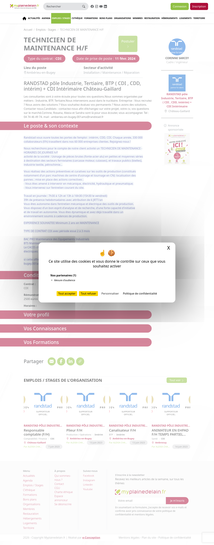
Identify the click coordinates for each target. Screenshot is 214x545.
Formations (91, 18)
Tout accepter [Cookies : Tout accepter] (67, 293)
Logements (185, 18)
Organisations (122, 18)
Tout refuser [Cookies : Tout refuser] (88, 293)
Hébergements (169, 18)
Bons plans (105, 18)
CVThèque (77, 18)
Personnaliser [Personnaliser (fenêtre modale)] (110, 293)
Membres (138, 18)
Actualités (34, 18)
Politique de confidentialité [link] (140, 293)
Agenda (46, 18)
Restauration (152, 18)
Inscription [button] (199, 6)
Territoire (199, 18)
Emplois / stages (61, 18)
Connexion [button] (179, 6)
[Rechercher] (61, 6)
